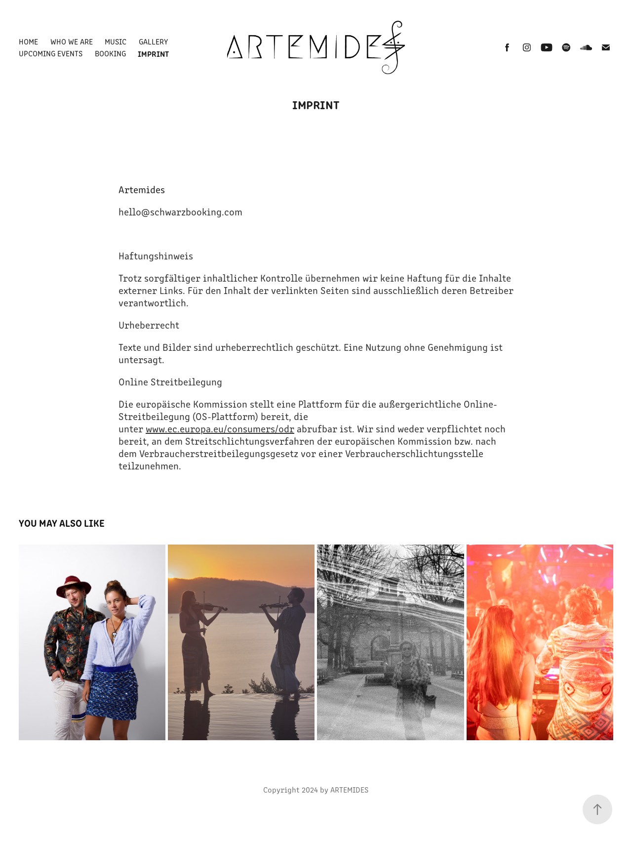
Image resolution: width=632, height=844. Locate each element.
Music (115, 41)
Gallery (153, 41)
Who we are (71, 41)
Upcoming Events (50, 53)
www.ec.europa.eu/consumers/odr (220, 428)
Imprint (153, 53)
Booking (110, 53)
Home (28, 41)
